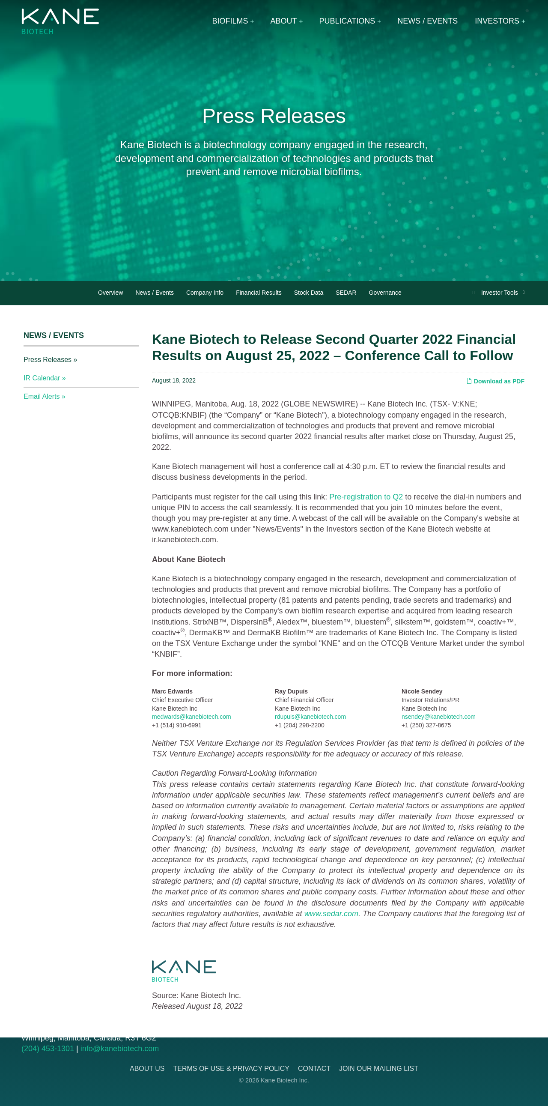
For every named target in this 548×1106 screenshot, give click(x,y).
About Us (147, 1068)
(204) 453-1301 (47, 1048)
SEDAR (346, 292)
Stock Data (308, 292)
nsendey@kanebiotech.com (439, 716)
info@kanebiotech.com (119, 1048)
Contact (314, 1068)
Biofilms (230, 21)
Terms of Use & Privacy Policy (231, 1068)
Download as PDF (495, 381)
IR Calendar (42, 378)
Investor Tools (500, 292)
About (284, 21)
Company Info (204, 292)
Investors (497, 21)
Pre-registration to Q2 (366, 497)
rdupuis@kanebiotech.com (310, 716)
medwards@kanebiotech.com (191, 716)
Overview (110, 292)
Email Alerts (42, 396)
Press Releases (47, 359)
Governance (385, 292)
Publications (347, 21)
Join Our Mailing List (378, 1068)
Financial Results (259, 292)
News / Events (427, 21)
